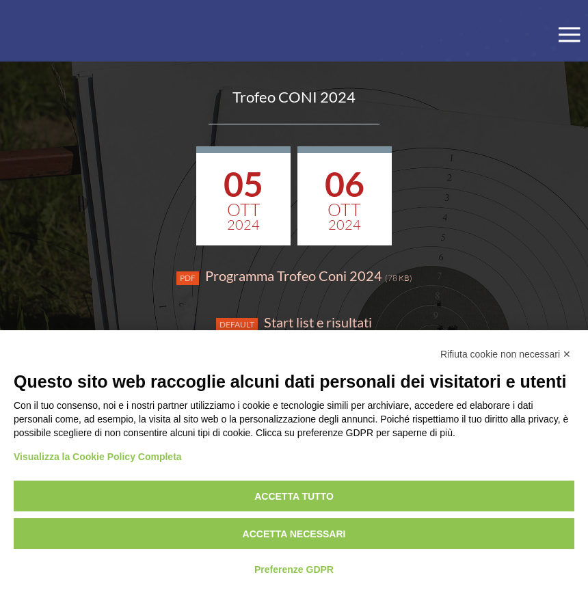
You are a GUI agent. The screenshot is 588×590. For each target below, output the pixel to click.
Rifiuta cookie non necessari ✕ (505, 354)
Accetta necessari (294, 533)
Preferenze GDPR (294, 569)
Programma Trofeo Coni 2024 (294, 276)
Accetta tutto (294, 496)
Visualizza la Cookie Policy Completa (98, 456)
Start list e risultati (294, 323)
